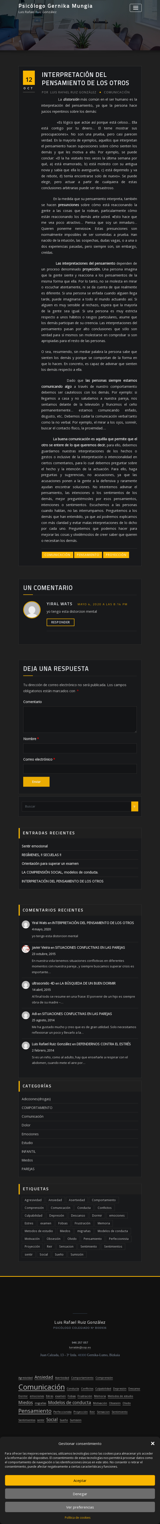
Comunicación (113, 205)
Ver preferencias (80, 1507)
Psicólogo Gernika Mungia (54, 5)
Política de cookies (77, 1518)
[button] (152, 1443)
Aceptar (80, 1480)
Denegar (80, 1493)
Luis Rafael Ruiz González (68, 205)
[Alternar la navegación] (136, 8)
